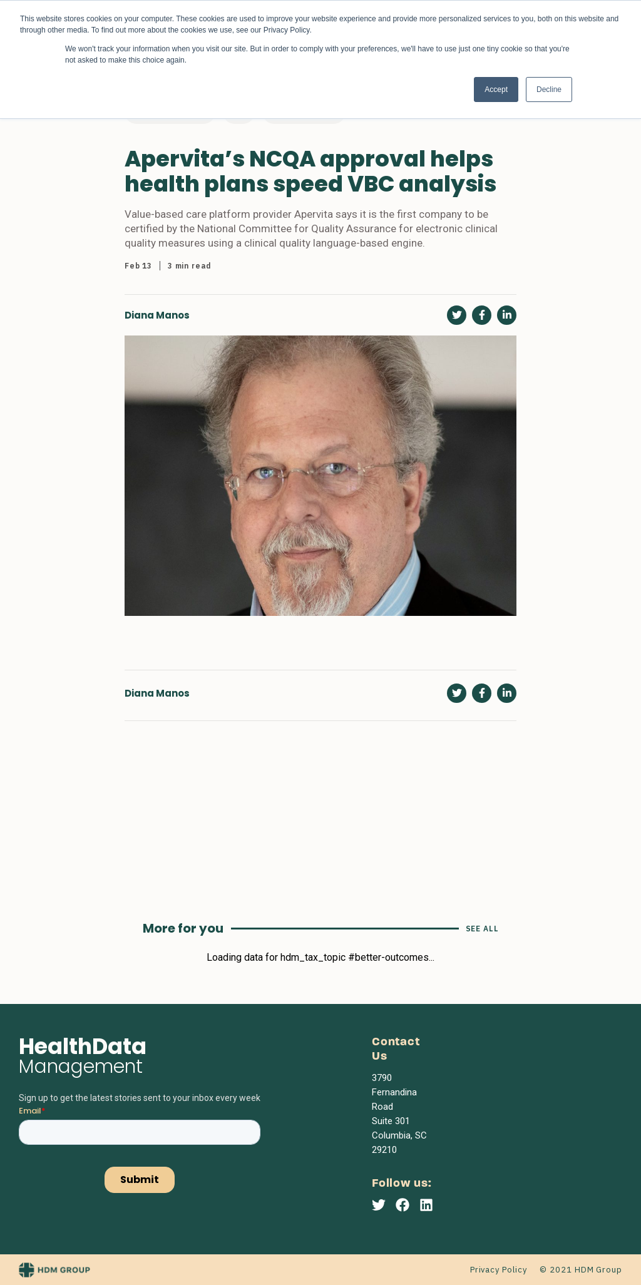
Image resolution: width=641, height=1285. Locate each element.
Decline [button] (549, 89)
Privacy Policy (498, 1269)
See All (482, 928)
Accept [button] (496, 89)
